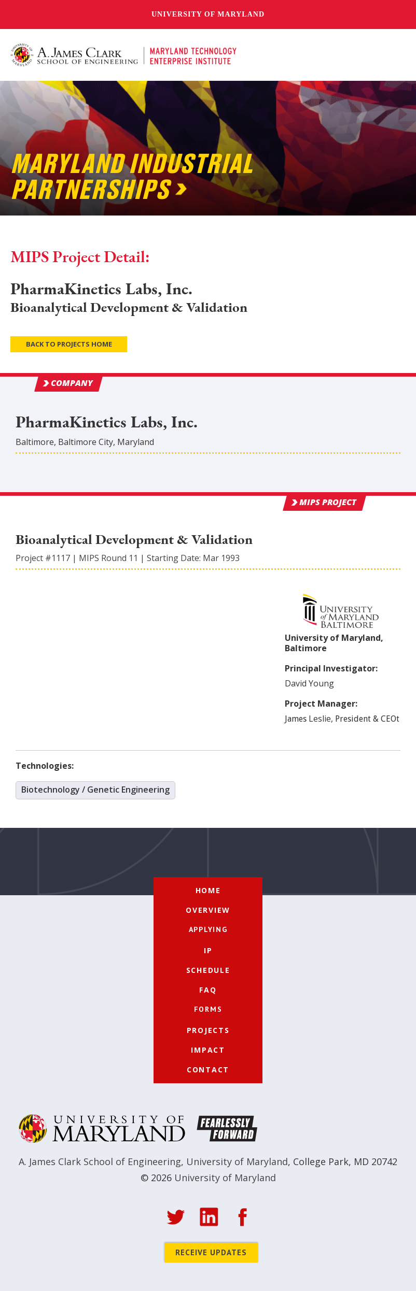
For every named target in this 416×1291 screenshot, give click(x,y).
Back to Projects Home (69, 344)
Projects (208, 1030)
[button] (394, 55)
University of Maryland (208, 14)
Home (208, 890)
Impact (208, 1050)
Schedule (208, 970)
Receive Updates (211, 1252)
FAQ (207, 990)
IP (208, 950)
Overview (208, 910)
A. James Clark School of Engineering (100, 1161)
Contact (208, 1069)
